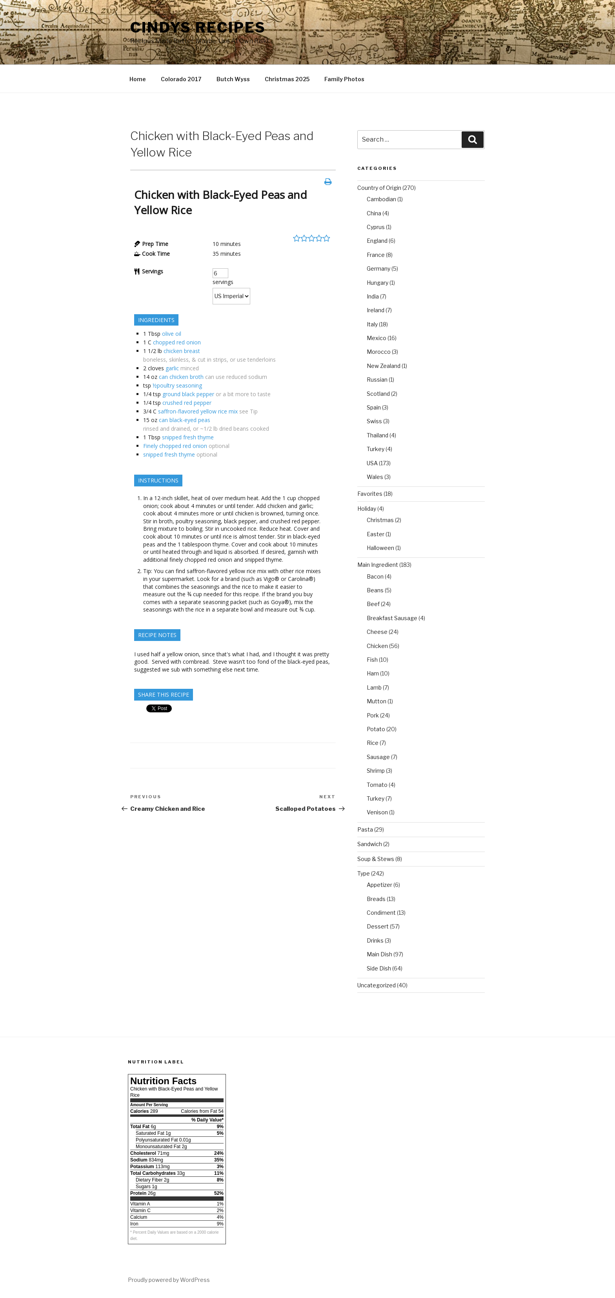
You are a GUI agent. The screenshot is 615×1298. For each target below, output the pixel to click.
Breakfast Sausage (392, 618)
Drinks (375, 940)
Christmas (380, 520)
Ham (373, 673)
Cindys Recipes (198, 27)
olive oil (171, 333)
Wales (375, 476)
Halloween (380, 547)
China (374, 213)
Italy (372, 324)
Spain (374, 407)
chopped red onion (177, 342)
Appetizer (379, 884)
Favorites (369, 493)
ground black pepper (188, 394)
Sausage (378, 757)
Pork (373, 715)
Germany (378, 268)
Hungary (377, 282)
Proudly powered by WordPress (169, 1279)
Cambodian (381, 199)
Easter (375, 534)
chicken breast (182, 351)
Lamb (374, 687)
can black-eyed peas (184, 420)
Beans (375, 590)
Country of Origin (379, 187)
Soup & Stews (375, 859)
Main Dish (379, 954)
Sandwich (369, 844)
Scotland (378, 393)
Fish (372, 659)
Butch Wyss (233, 79)
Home (137, 79)
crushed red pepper (186, 402)
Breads (376, 899)
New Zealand (383, 365)
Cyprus (376, 227)
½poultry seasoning (177, 385)
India (373, 296)
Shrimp (376, 770)
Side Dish (379, 968)
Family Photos (344, 79)
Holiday (366, 508)
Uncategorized (376, 985)
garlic (172, 368)
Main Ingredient (377, 564)
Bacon (375, 576)
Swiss (374, 421)
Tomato (377, 784)
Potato (376, 729)
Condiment (381, 912)
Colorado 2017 (181, 79)
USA (372, 463)
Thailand (377, 435)
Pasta (365, 829)
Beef (373, 604)
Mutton (376, 701)
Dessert (378, 926)
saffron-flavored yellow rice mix (198, 411)
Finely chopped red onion (175, 446)
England (377, 240)
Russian (377, 379)
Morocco (379, 351)
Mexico (376, 338)
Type (363, 873)
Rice (372, 742)
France (376, 254)
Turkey (375, 449)
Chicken (377, 646)
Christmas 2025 (287, 79)
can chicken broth (181, 376)
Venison (377, 812)
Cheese (377, 631)
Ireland (375, 310)
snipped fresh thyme (188, 437)
